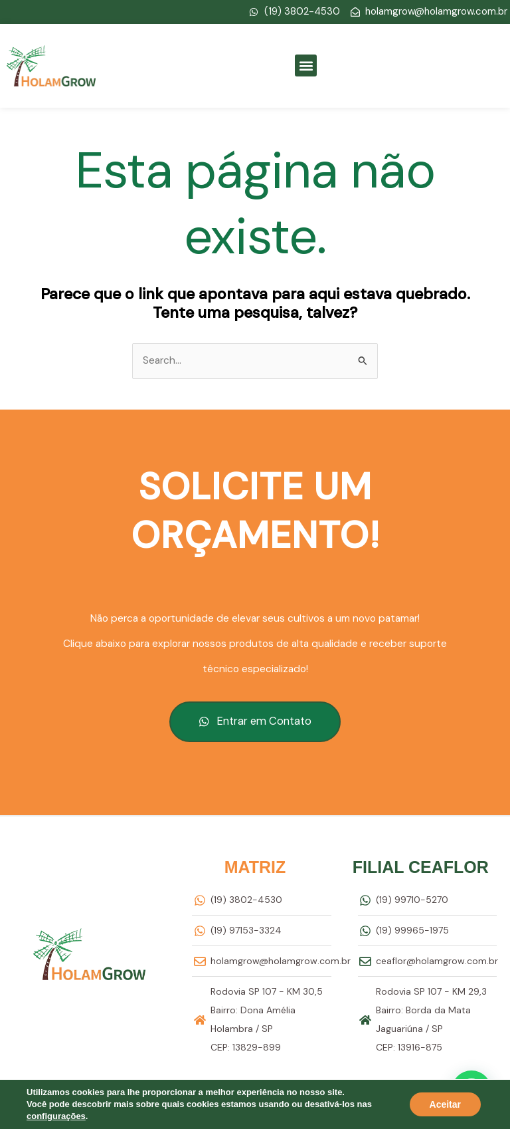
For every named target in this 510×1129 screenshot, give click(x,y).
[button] (306, 65)
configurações (56, 1116)
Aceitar (445, 1104)
